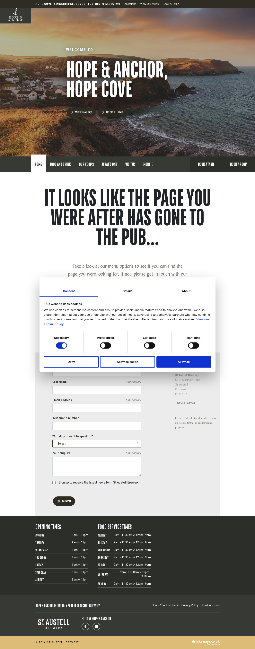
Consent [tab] (69, 291)
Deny (71, 361)
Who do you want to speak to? (72, 436)
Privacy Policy (189, 605)
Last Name (96, 382)
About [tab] (186, 291)
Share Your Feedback (165, 605)
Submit (66, 501)
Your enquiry (96, 453)
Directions (130, 3)
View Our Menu (149, 3)
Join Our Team (210, 605)
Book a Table (114, 112)
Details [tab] (127, 291)
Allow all (184, 361)
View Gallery (83, 112)
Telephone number (65, 418)
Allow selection (127, 361)
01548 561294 (186, 403)
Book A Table (171, 3)
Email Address (96, 400)
